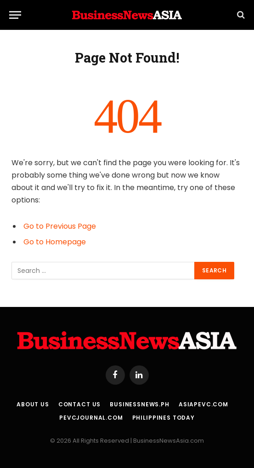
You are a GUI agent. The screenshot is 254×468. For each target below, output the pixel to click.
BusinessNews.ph (139, 404)
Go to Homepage (54, 242)
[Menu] (15, 15)
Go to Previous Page (59, 226)
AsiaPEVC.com (203, 404)
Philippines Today (163, 418)
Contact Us (79, 404)
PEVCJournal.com (91, 418)
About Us (33, 404)
